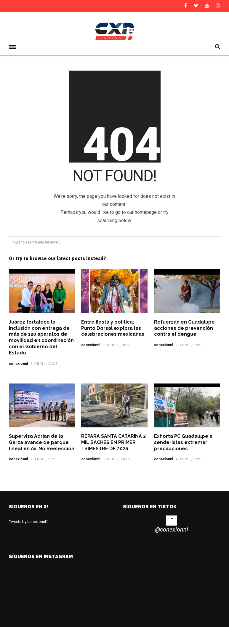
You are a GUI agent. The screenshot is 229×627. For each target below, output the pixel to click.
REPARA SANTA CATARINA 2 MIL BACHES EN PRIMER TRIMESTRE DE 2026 (113, 442)
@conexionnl (171, 529)
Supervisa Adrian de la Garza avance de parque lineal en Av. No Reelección (41, 442)
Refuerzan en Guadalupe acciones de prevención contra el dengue (184, 328)
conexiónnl (18, 363)
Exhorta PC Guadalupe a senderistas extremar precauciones (183, 442)
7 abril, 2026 (44, 363)
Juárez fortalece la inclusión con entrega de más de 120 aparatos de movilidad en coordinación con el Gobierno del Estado (41, 337)
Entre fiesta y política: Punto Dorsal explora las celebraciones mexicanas (113, 328)
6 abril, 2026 (189, 459)
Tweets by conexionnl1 (28, 521)
